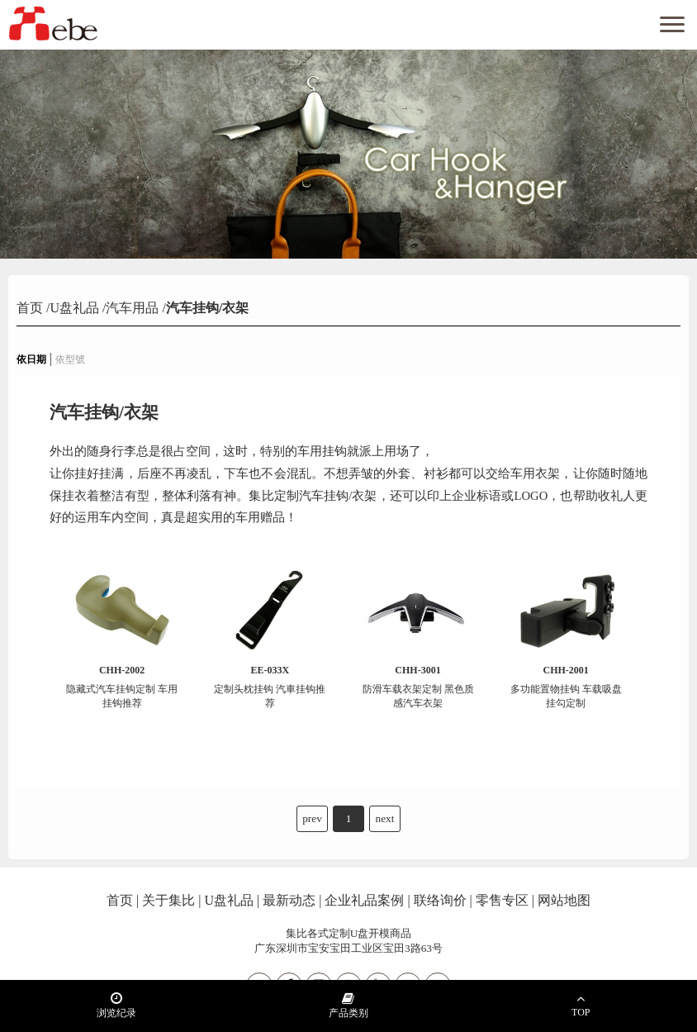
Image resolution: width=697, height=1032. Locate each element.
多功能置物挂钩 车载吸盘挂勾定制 (566, 686)
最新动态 (289, 900)
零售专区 (502, 900)
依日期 (31, 359)
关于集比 (168, 900)
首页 (31, 308)
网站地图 (564, 900)
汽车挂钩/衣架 (207, 308)
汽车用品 (132, 308)
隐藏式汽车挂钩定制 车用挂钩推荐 (122, 686)
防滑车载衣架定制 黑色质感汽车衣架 (418, 686)
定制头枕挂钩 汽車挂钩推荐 (270, 686)
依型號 (70, 359)
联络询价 (440, 900)
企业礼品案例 (364, 900)
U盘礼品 (74, 308)
